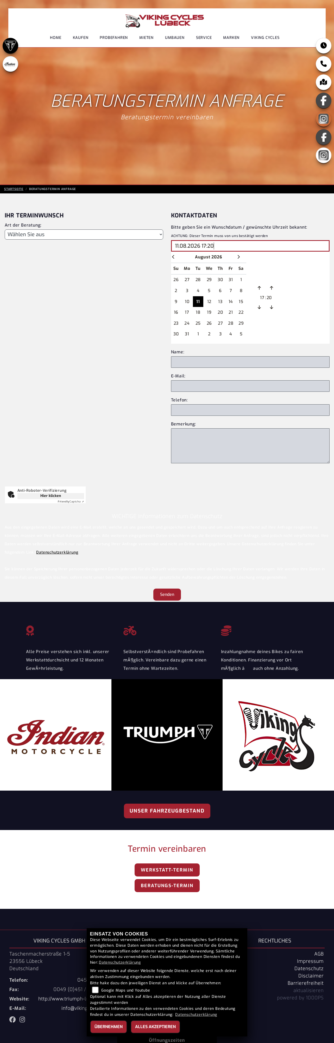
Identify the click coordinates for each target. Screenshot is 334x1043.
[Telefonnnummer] (250, 410)
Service (204, 37)
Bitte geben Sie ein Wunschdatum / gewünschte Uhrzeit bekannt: (239, 227)
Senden (167, 594)
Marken (231, 37)
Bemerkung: (183, 424)
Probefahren (114, 37)
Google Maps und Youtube (125, 990)
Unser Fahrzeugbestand (167, 811)
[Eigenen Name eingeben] (250, 362)
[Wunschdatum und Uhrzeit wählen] (250, 246)
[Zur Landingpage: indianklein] (10, 64)
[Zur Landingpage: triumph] (10, 46)
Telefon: (179, 400)
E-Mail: (178, 376)
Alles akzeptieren (155, 1026)
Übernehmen (108, 1026)
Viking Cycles (265, 37)
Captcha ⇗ (71, 501)
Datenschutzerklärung (57, 552)
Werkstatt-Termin (167, 870)
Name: (177, 352)
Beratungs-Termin (167, 885)
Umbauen (175, 37)
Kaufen (81, 37)
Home (55, 37)
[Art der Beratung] (84, 234)
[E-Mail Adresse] (250, 386)
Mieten (146, 37)
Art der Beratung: (23, 225)
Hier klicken (50, 495)
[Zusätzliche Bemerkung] (250, 445)
